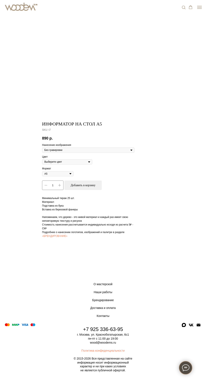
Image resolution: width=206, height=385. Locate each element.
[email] (198, 326)
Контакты (103, 316)
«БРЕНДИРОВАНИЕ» (54, 236)
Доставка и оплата (103, 308)
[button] (184, 7)
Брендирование (103, 300)
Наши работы (103, 292)
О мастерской (103, 284)
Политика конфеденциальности (103, 350)
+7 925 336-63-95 (103, 329)
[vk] (191, 326)
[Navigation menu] (199, 7)
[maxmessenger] (183, 326)
